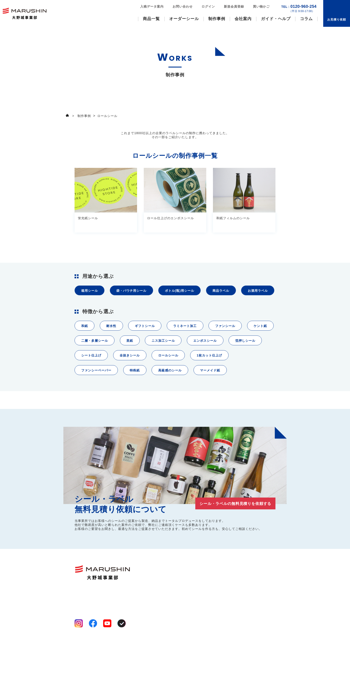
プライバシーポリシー (90, 681)
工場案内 (193, 623)
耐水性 (114, 345)
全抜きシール (175, 379)
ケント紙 (89, 362)
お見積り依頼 (336, 19)
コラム (306, 19)
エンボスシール (248, 362)
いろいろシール (164, 618)
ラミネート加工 (193, 345)
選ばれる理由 (196, 612)
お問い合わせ (183, 6)
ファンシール (236, 345)
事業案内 (193, 618)
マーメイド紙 (92, 412)
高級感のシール (223, 396)
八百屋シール (163, 623)
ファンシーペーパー (145, 396)
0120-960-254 (299, 8)
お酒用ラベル (92, 308)
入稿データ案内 (152, 6)
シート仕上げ (133, 379)
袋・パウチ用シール (135, 291)
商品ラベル (231, 291)
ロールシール (216, 379)
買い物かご (261, 6)
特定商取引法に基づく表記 (93, 686)
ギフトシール (150, 345)
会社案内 (243, 19)
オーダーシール (184, 19)
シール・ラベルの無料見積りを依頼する (231, 546)
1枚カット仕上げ (95, 396)
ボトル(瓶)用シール (187, 291)
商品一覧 (151, 19)
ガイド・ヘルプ (276, 19)
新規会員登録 (234, 6)
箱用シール (91, 291)
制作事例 (216, 19)
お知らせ (262, 636)
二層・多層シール (130, 362)
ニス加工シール (203, 362)
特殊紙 (186, 396)
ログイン (208, 6)
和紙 (85, 345)
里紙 (167, 362)
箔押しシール (92, 379)
